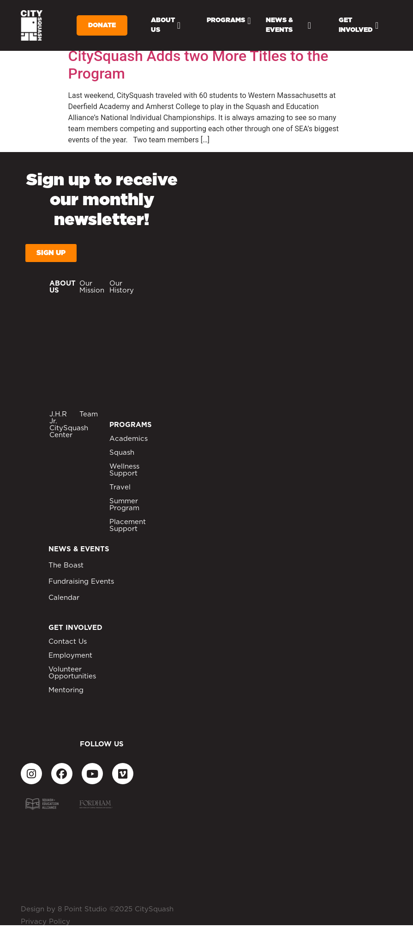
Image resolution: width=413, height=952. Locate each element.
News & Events (288, 25)
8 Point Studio (82, 909)
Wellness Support (124, 470)
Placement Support (127, 525)
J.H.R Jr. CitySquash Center (68, 425)
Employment (70, 655)
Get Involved (358, 25)
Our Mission (91, 287)
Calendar (63, 597)
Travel (120, 487)
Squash (121, 452)
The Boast (66, 565)
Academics (128, 438)
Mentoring (66, 690)
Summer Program (124, 505)
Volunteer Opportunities (72, 673)
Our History (121, 287)
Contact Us (67, 641)
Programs (229, 20)
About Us (165, 25)
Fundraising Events (81, 581)
